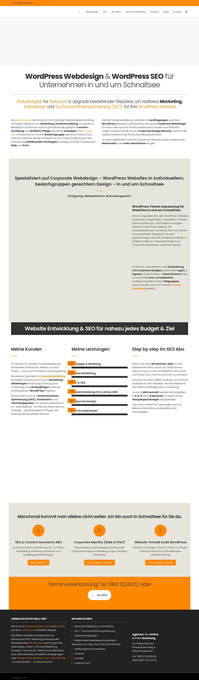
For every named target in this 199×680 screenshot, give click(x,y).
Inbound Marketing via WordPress (94, 612)
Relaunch (58, 101)
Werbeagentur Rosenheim (90, 635)
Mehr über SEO (38, 548)
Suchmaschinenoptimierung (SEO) (88, 107)
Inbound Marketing (136, 11)
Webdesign (92, 11)
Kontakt (177, 11)
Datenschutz (82, 649)
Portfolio (154, 11)
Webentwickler (23, 120)
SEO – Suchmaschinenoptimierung (95, 617)
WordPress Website (157, 107)
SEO (105, 11)
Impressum (23, 667)
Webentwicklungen (86, 622)
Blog (166, 11)
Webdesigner (29, 101)
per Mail (99, 581)
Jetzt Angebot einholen (99, 548)
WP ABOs (116, 11)
